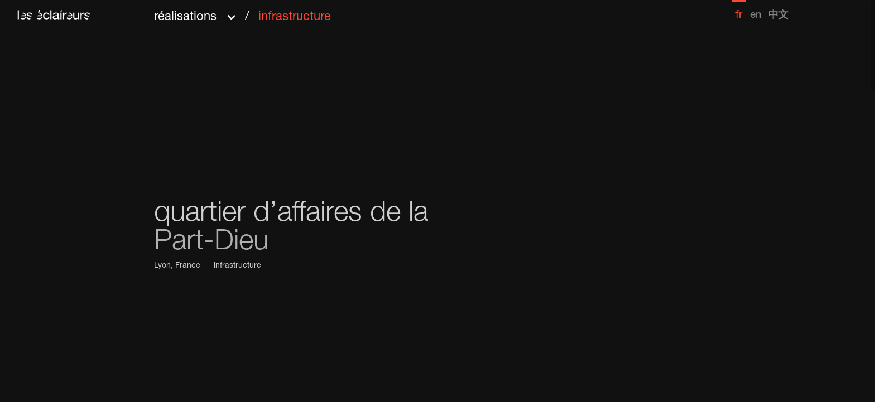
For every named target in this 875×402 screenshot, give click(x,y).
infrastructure (237, 266)
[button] (242, 13)
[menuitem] (739, 10)
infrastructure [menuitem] (294, 17)
